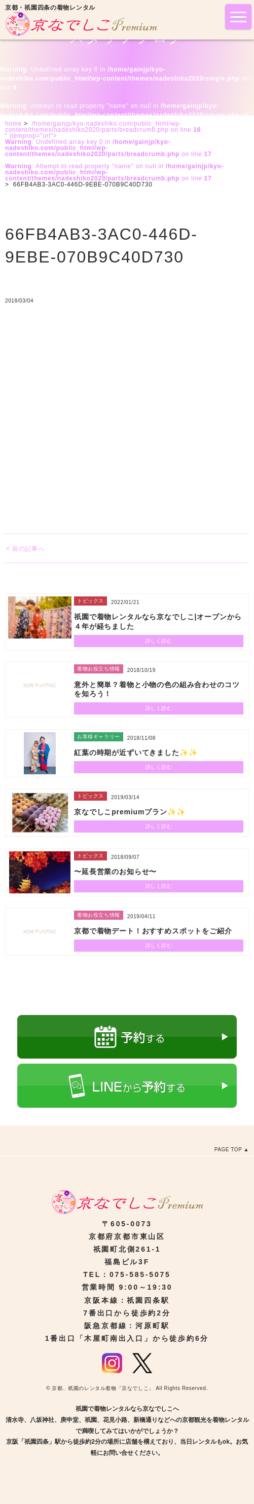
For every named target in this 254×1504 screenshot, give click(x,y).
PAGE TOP (228, 1149)
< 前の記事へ (25, 548)
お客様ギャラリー (98, 736)
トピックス (90, 601)
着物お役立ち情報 (98, 668)
